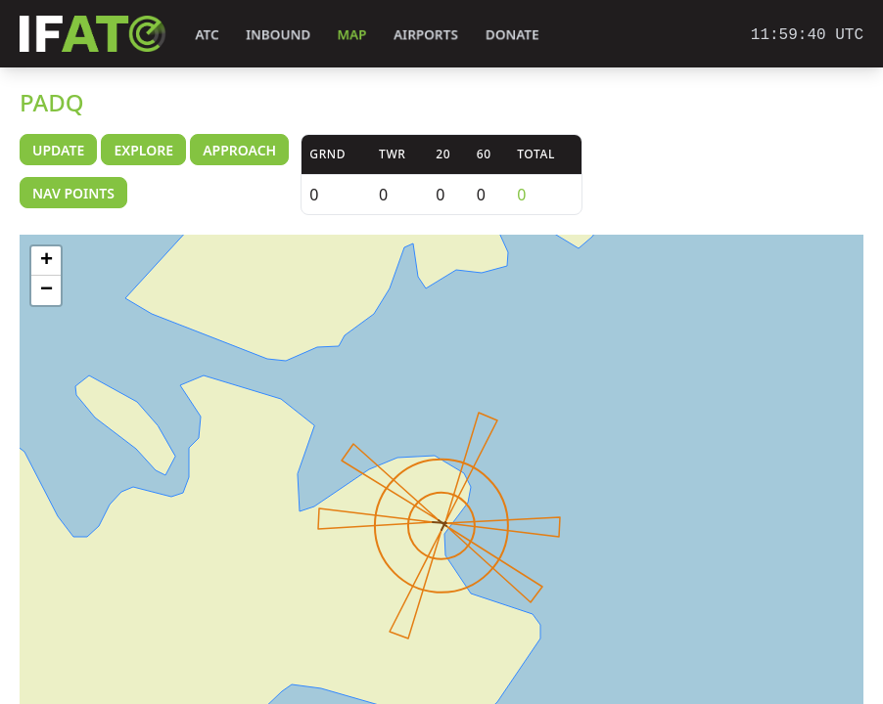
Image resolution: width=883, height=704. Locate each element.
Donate (512, 34)
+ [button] (46, 261)
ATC (207, 34)
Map (352, 34)
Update (58, 150)
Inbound (278, 34)
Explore (143, 150)
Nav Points (73, 193)
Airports (426, 34)
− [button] (46, 290)
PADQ (52, 102)
